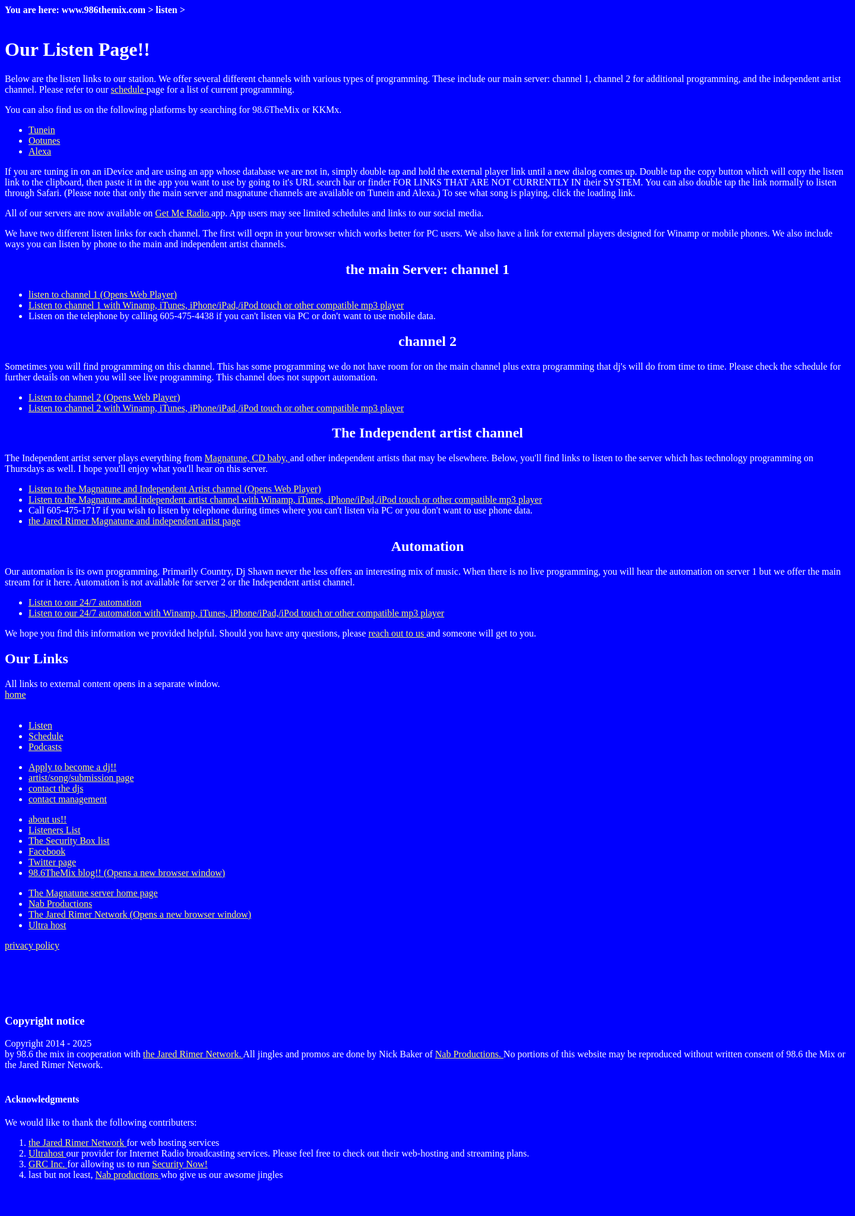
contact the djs (55, 788)
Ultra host (47, 925)
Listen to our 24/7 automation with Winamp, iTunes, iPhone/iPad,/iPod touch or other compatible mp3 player (236, 613)
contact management (67, 799)
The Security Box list (68, 841)
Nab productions (127, 1175)
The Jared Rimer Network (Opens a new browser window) (139, 914)
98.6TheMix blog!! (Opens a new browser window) (126, 873)
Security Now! (180, 1164)
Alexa (39, 151)
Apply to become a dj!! (72, 767)
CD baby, (271, 458)
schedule (129, 89)
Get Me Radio (183, 213)
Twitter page (52, 862)
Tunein (41, 130)
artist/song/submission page (81, 778)
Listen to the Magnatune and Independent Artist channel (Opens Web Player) (174, 489)
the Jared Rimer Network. (193, 1054)
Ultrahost (47, 1153)
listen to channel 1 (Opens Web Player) (102, 294)
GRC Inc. (47, 1164)
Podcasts (45, 747)
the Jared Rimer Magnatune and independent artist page (134, 521)
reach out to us (397, 633)
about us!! (47, 819)
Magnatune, (228, 458)
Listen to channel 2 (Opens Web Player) (104, 397)
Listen (40, 725)
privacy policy (32, 945)
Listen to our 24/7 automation (84, 602)
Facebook (46, 851)
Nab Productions (60, 904)
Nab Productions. (469, 1054)
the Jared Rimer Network (77, 1143)
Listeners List (54, 830)
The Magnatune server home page (93, 893)
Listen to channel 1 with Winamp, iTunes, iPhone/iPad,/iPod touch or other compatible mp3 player (216, 305)
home (15, 694)
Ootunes (44, 141)
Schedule (46, 736)
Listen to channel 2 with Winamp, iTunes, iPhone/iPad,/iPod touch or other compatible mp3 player (216, 408)
